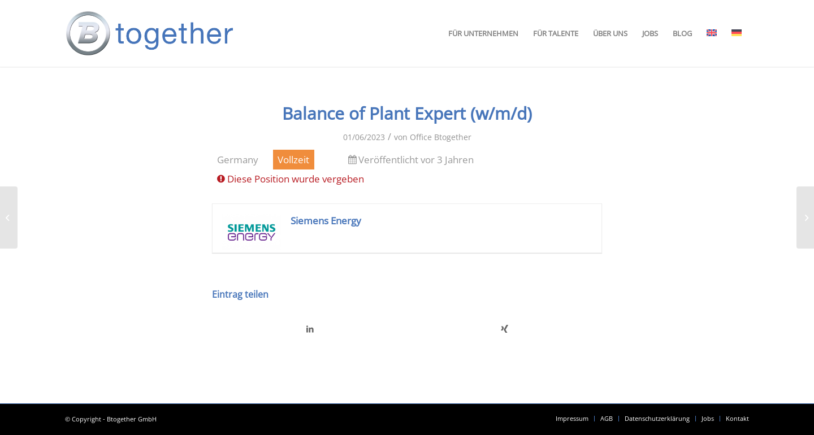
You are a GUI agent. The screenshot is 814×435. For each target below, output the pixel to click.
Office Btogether (440, 137)
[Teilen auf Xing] (504, 329)
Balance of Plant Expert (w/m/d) (407, 113)
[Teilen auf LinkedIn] (310, 329)
